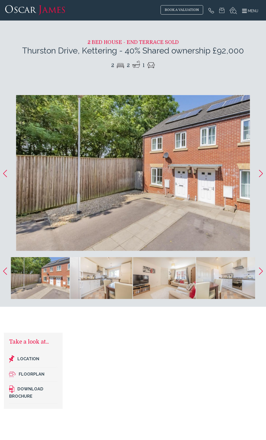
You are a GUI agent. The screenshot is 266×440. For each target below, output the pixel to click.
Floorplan (26, 374)
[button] (5, 173)
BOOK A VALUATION (182, 10)
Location (24, 359)
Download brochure (26, 392)
